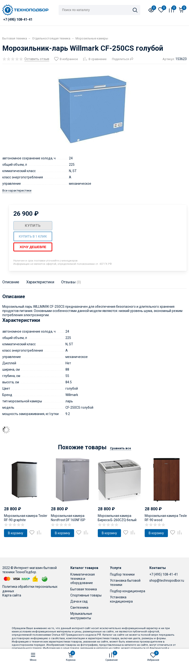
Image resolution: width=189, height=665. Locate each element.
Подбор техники (122, 574)
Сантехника (79, 607)
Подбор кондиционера (127, 591)
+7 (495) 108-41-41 (163, 574)
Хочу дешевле (32, 247)
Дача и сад (79, 601)
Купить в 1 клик (33, 236)
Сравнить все (120, 448)
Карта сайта (11, 595)
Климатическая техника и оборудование (82, 579)
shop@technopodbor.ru (166, 580)
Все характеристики (16, 190)
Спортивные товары (86, 595)
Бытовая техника (83, 589)
